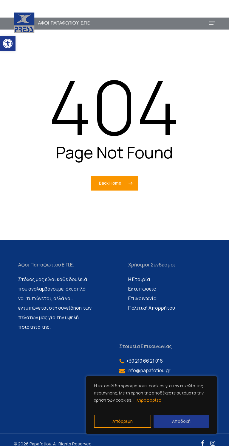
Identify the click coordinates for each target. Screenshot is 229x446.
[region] (151, 405)
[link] (8, 43)
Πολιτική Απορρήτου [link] (151, 308)
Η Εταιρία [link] (139, 279)
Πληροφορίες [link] (147, 400)
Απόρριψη (122, 421)
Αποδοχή (181, 421)
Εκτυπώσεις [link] (142, 289)
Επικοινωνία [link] (142, 298)
